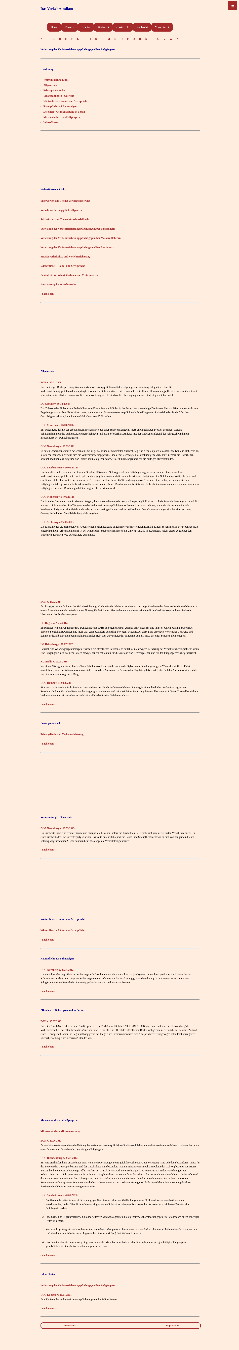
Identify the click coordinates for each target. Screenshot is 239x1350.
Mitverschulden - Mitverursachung (60, 1131)
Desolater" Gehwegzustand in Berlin (64, 111)
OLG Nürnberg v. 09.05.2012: (57, 969)
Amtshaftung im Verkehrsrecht (58, 284)
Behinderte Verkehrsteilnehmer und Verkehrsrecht (69, 275)
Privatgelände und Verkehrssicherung (61, 734)
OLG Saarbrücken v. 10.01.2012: (59, 467)
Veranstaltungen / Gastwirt (58, 95)
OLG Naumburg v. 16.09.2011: (57, 446)
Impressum (172, 1325)
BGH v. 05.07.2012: (51, 1021)
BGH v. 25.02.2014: (51, 601)
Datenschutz (70, 1325)
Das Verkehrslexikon (56, 8)
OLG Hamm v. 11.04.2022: (55, 682)
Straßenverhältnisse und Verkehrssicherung (65, 256)
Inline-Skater (50, 122)
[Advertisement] (120, 156)
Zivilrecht (142, 27)
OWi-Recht (122, 27)
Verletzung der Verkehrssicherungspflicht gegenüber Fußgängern (77, 228)
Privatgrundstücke (54, 90)
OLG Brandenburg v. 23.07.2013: (59, 1157)
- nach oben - (47, 293)
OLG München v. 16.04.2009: (57, 425)
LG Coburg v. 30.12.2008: (55, 403)
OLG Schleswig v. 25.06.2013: (57, 522)
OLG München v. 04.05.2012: (57, 496)
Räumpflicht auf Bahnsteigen (60, 106)
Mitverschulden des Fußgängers (61, 117)
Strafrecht (103, 27)
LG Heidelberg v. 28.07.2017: (57, 644)
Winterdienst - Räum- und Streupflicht (65, 101)
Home (54, 27)
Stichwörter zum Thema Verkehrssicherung (65, 200)
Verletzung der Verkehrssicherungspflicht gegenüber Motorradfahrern (80, 238)
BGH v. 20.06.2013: (51, 1140)
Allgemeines (50, 85)
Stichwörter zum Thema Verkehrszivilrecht (65, 219)
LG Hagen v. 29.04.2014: (54, 623)
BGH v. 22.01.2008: (51, 382)
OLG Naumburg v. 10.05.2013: (58, 828)
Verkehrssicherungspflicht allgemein (61, 210)
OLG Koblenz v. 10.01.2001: (56, 1294)
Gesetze (85, 27)
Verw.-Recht (162, 27)
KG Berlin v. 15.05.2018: (54, 661)
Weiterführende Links (55, 79)
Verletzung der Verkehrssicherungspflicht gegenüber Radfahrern (77, 247)
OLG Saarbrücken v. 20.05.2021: (59, 1195)
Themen (69, 27)
